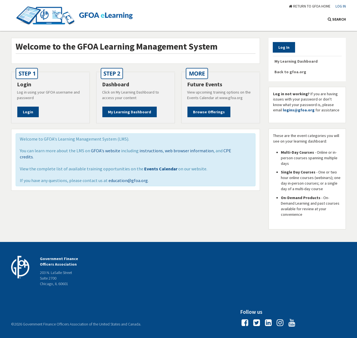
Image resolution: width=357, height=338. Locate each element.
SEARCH (337, 19)
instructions (151, 150)
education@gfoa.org (128, 180)
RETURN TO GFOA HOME (310, 6)
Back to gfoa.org (290, 71)
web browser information (189, 150)
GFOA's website (105, 150)
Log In (341, 6)
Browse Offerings (209, 111)
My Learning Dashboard (129, 111)
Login (28, 111)
